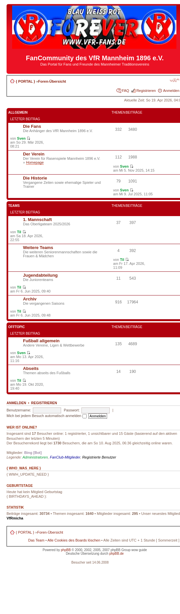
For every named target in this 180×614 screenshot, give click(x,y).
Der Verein (33, 154)
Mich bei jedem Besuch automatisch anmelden (47, 416)
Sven (21, 138)
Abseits (31, 368)
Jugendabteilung (40, 275)
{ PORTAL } (25, 81)
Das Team (36, 540)
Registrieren (146, 91)
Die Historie (35, 178)
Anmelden (171, 91)
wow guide (139, 550)
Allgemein (18, 112)
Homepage (35, 162)
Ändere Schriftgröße (174, 80)
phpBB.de (116, 553)
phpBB (66, 550)
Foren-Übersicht (52, 81)
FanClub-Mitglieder (65, 457)
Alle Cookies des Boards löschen (73, 540)
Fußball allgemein (41, 340)
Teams (14, 206)
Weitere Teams (38, 247)
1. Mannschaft (37, 219)
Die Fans (32, 126)
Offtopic (16, 327)
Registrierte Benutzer (99, 457)
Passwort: (71, 410)
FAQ (125, 91)
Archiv (29, 298)
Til (19, 232)
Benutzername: (19, 410)
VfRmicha (15, 518)
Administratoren (35, 457)
